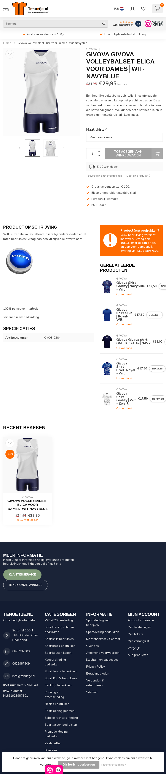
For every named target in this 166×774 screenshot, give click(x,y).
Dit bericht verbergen (78, 765)
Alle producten (138, 655)
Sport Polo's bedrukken (61, 678)
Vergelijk (134, 648)
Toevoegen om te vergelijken (104, 175)
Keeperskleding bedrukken (55, 662)
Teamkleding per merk (60, 711)
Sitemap (91, 692)
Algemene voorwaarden (103, 653)
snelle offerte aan (133, 243)
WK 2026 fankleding (59, 620)
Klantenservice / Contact (103, 639)
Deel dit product (138, 175)
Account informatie (141, 620)
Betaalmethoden (97, 674)
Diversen (51, 750)
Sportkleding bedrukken (102, 632)
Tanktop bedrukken (58, 685)
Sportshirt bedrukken (59, 639)
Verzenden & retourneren (95, 682)
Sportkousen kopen (58, 653)
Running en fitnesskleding (54, 694)
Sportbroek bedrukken (60, 646)
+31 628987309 (147, 251)
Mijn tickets (135, 634)
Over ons (92, 646)
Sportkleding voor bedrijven (98, 622)
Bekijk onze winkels (25, 585)
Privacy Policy (95, 667)
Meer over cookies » (113, 764)
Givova (91, 49)
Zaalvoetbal (53, 743)
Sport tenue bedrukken (61, 671)
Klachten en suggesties (102, 660)
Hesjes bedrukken (57, 704)
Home (7, 43)
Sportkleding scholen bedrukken (59, 629)
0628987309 (21, 651)
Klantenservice (22, 574)
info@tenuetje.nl (23, 676)
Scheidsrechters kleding (61, 718)
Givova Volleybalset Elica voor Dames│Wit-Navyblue (52, 43)
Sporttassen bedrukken (61, 725)
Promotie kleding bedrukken (56, 734)
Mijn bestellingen (139, 627)
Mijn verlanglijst (138, 641)
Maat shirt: (96, 129)
